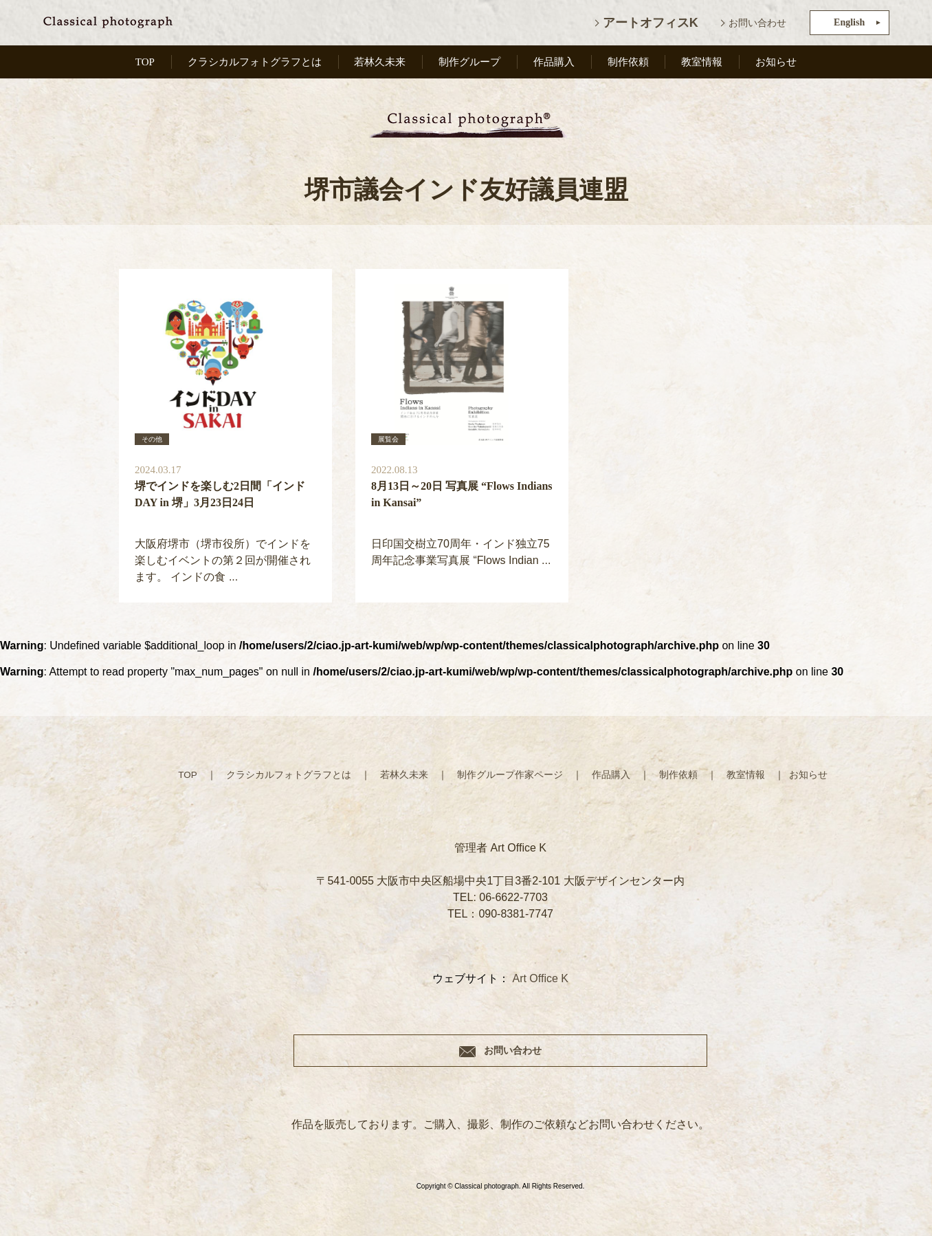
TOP (143, 63)
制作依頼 (630, 63)
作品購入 (557, 63)
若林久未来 (382, 63)
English (849, 22)
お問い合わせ (757, 22)
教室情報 (703, 63)
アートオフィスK (650, 23)
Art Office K (540, 980)
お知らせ (777, 63)
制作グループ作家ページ (510, 775)
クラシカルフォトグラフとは (255, 63)
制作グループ (473, 63)
